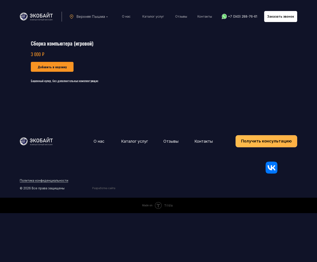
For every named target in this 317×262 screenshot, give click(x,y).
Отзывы (181, 16)
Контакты (204, 16)
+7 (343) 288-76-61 (242, 16)
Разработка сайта (103, 237)
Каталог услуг (153, 16)
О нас (126, 16)
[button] (280, 16)
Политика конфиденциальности (44, 229)
